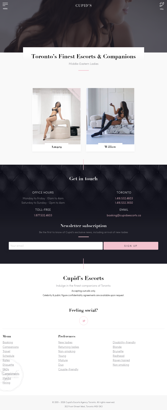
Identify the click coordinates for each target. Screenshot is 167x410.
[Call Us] (161, 5)
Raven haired (121, 360)
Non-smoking (66, 351)
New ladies (65, 342)
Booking (8, 342)
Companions (11, 347)
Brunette (118, 351)
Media (7, 378)
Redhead (118, 356)
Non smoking (121, 364)
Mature (63, 360)
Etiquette (8, 364)
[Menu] (5, 5)
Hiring (6, 382)
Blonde (117, 347)
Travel (6, 351)
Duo (61, 364)
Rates (6, 360)
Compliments (11, 373)
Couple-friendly (68, 369)
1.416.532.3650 (124, 202)
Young (62, 356)
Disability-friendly (124, 342)
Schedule (8, 356)
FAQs (6, 369)
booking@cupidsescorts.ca (124, 215)
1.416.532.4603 (124, 198)
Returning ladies (68, 347)
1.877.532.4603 (43, 215)
